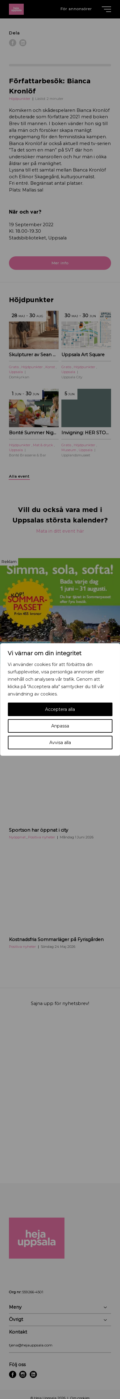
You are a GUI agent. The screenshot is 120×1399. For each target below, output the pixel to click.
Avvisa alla (60, 742)
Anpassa (60, 726)
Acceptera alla (60, 709)
